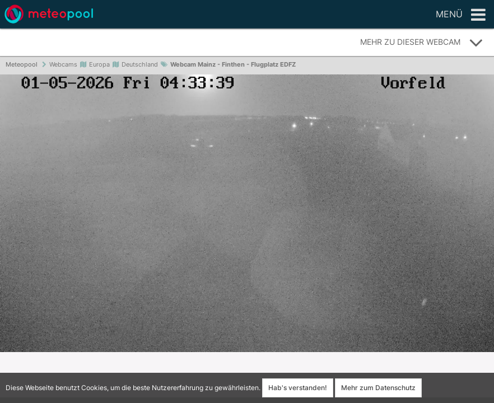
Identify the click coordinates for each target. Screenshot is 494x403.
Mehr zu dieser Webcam (421, 42)
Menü (461, 15)
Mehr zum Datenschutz (378, 387)
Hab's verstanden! (297, 387)
